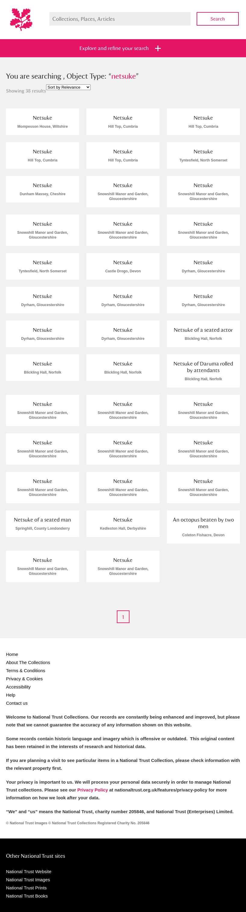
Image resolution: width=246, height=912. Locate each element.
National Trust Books (27, 895)
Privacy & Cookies (24, 678)
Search (217, 19)
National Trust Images (28, 879)
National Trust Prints (26, 887)
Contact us (17, 703)
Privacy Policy (92, 789)
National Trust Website (28, 871)
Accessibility (18, 686)
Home (12, 654)
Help (10, 694)
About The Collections (28, 662)
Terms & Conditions (25, 670)
